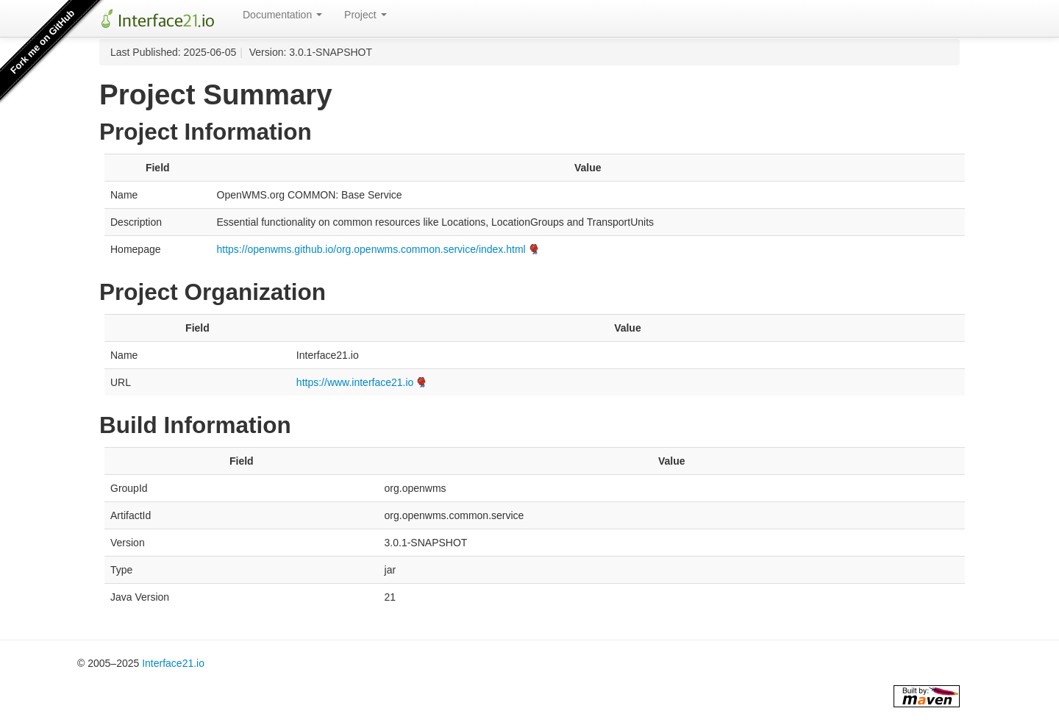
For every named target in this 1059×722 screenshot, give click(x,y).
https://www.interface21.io (355, 382)
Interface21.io (173, 663)
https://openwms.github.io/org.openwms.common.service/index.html (371, 249)
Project (365, 15)
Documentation (282, 15)
